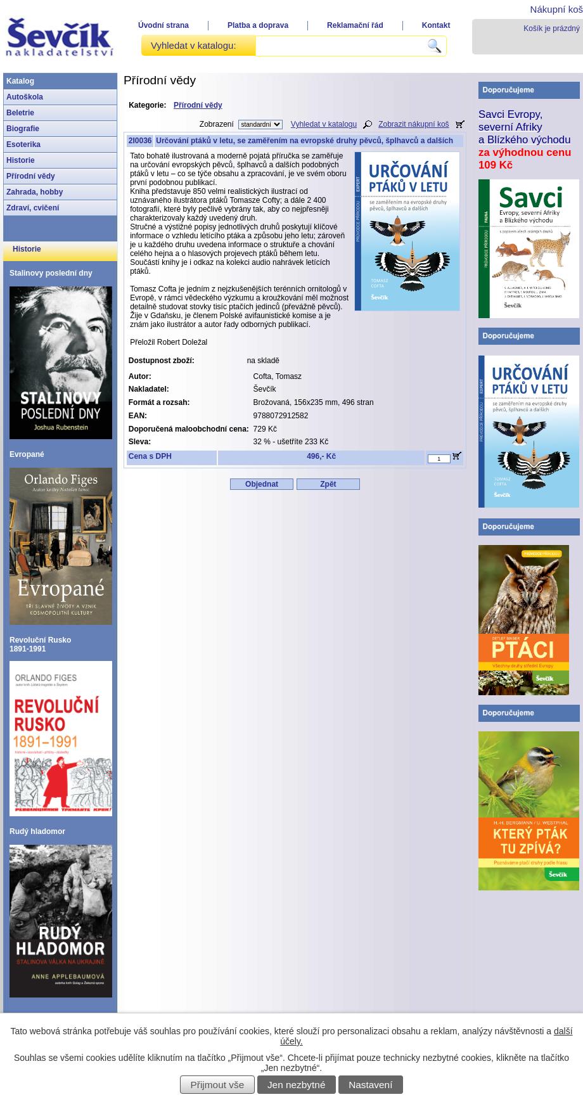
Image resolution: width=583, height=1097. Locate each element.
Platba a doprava (257, 25)
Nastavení (370, 1084)
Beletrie (20, 112)
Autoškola (24, 97)
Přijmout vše (218, 1084)
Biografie (22, 128)
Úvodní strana (163, 25)
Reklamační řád (355, 25)
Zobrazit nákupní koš (413, 124)
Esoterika (23, 144)
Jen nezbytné (296, 1084)
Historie (20, 160)
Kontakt (436, 25)
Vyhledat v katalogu (324, 124)
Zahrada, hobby (34, 192)
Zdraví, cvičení (32, 207)
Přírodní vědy (30, 176)
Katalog (20, 81)
